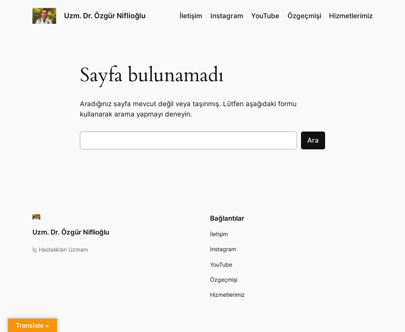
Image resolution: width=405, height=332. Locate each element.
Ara (313, 140)
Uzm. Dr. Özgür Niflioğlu (105, 15)
